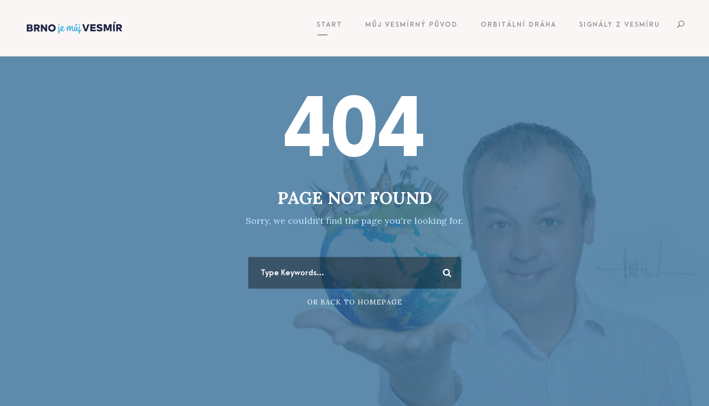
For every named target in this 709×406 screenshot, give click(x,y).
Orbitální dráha (518, 24)
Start (329, 24)
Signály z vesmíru (619, 24)
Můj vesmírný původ (411, 24)
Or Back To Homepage (354, 302)
